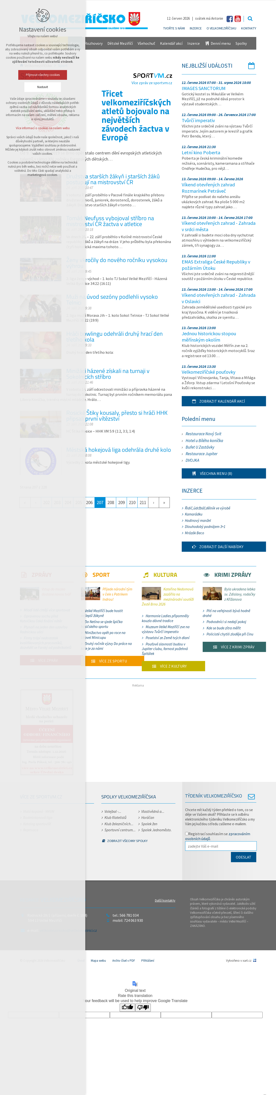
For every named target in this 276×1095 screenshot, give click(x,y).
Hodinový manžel (198, 520)
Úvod (81, 961)
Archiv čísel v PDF (123, 961)
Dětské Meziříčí (120, 43)
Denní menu (218, 43)
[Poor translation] (143, 1008)
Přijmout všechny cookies (43, 75)
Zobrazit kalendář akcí (216, 401)
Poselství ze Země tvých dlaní (168, 637)
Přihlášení (147, 961)
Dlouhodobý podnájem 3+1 (205, 526)
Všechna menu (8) (209, 473)
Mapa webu (98, 961)
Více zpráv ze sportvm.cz (152, 80)
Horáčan (147, 817)
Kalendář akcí (171, 43)
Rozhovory (94, 43)
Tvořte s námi (174, 28)
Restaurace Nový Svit (203, 433)
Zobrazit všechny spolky (124, 841)
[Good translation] (127, 1008)
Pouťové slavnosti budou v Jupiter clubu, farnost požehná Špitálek (165, 649)
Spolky (241, 43)
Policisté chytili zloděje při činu (230, 634)
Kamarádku (193, 514)
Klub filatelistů (115, 817)
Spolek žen (149, 824)
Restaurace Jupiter (202, 453)
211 (143, 502)
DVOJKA (192, 460)
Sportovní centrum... (120, 830)
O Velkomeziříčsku (221, 28)
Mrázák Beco (194, 533)
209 (121, 502)
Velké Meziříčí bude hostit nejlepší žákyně (102, 613)
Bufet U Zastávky (200, 447)
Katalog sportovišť (37, 824)
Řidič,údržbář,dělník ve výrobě (207, 508)
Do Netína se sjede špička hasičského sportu (102, 624)
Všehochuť (146, 43)
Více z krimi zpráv (231, 647)
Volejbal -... (113, 811)
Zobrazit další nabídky (215, 547)
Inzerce (196, 28)
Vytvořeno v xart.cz (238, 961)
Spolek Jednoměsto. (156, 830)
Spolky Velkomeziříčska (128, 796)
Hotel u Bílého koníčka (204, 440)
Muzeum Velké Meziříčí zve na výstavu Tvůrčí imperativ (166, 629)
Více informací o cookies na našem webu (43, 128)
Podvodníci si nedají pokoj (226, 621)
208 (110, 502)
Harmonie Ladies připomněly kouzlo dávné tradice (165, 618)
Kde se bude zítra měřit (224, 628)
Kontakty (248, 28)
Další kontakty (165, 900)
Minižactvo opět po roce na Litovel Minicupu (103, 635)
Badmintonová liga (37, 817)
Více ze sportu (106, 661)
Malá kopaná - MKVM (38, 811)
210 (132, 502)
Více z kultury (167, 666)
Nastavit (42, 87)
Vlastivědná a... (152, 811)
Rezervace (30, 830)
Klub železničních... (119, 824)
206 (89, 502)
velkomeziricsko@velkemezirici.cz (68, 930)
